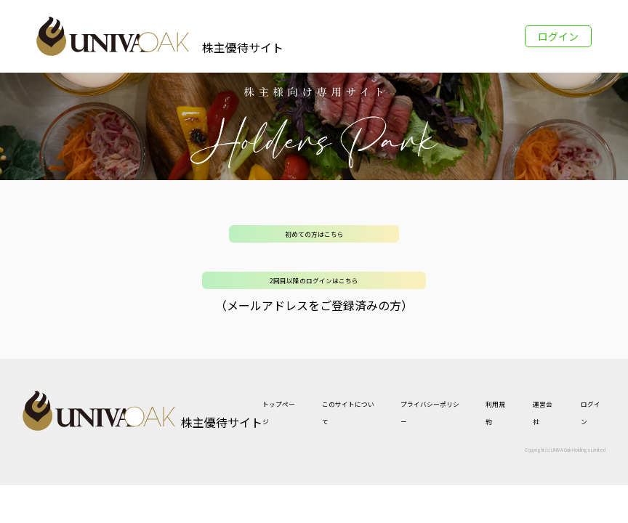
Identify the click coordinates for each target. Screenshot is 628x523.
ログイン (558, 36)
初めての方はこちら (314, 234)
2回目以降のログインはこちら (314, 280)
